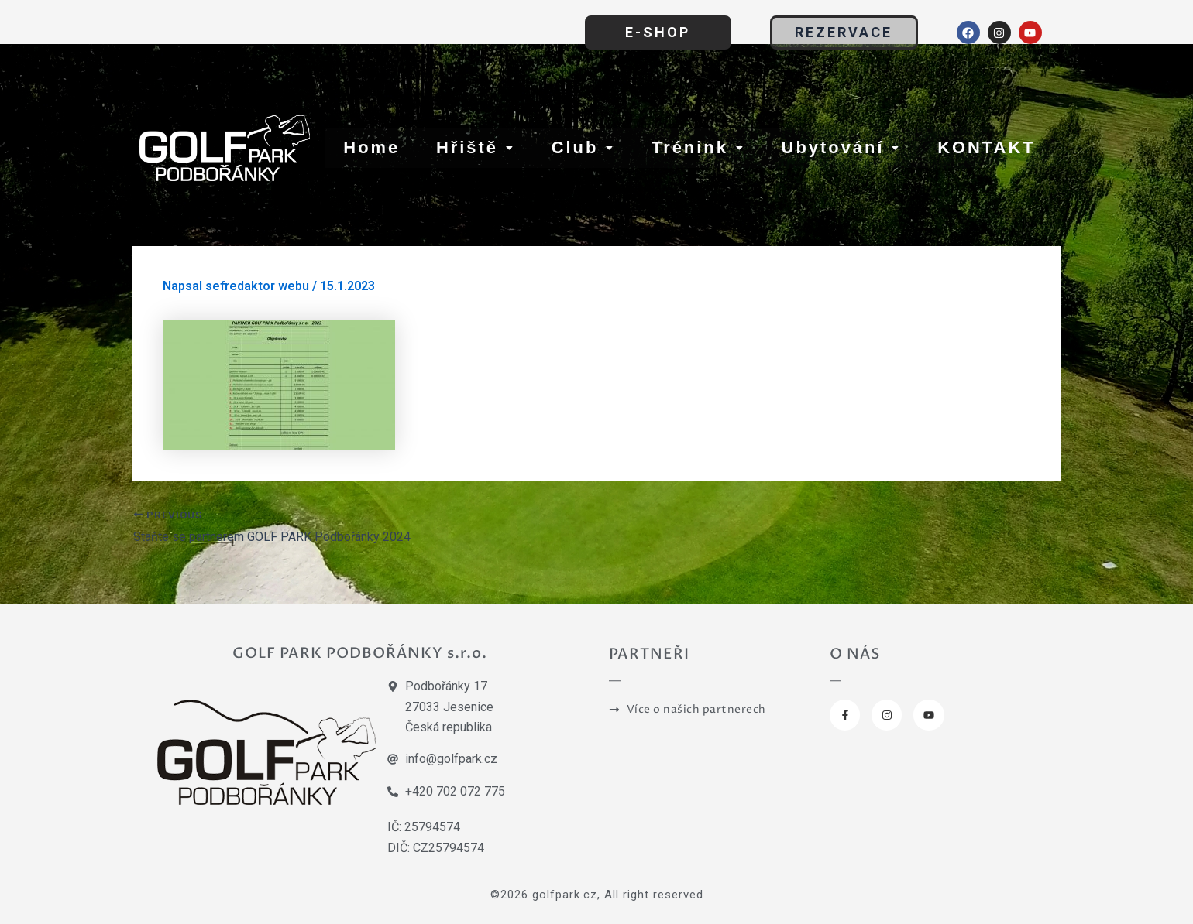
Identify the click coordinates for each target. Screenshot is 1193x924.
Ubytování (841, 147)
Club (583, 147)
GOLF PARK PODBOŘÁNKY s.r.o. (359, 652)
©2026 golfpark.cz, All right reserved (596, 894)
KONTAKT (986, 147)
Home (371, 147)
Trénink (698, 147)
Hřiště (475, 147)
